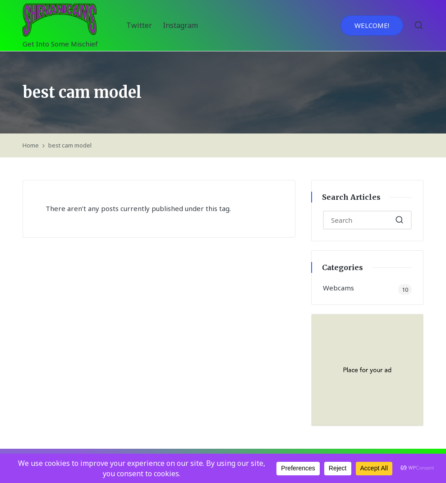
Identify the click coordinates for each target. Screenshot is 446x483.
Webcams (338, 287)
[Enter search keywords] (367, 220)
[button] (371, 25)
